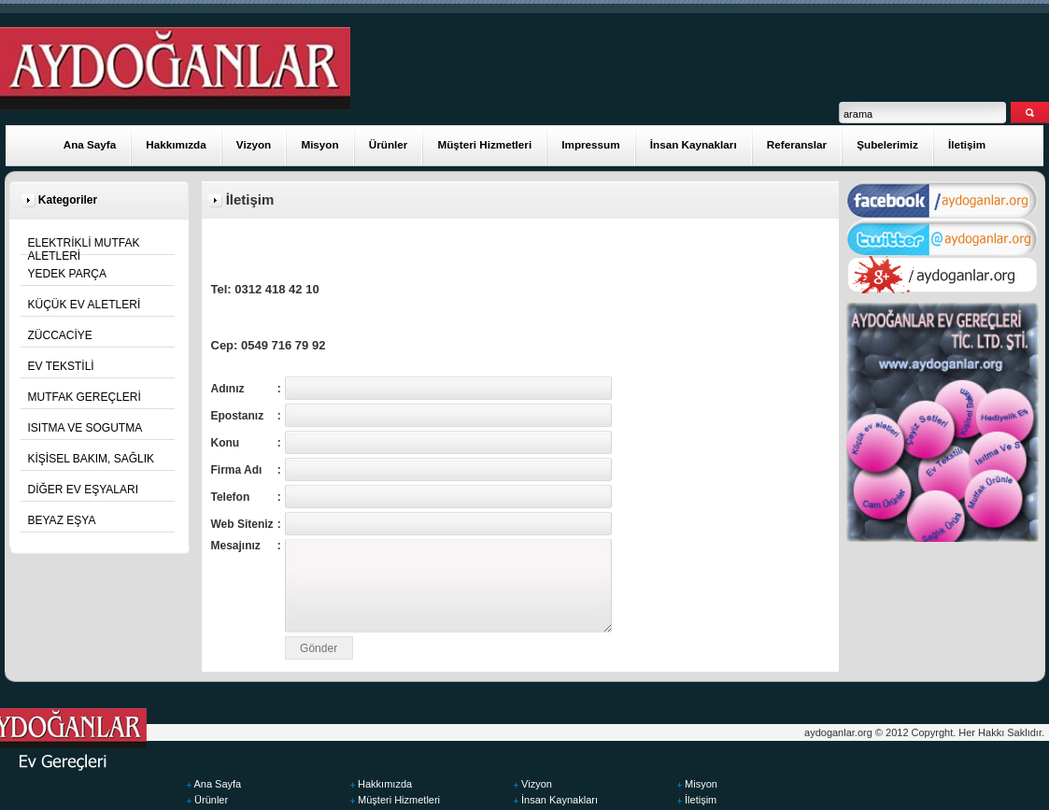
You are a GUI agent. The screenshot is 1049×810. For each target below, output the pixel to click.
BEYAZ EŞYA (62, 520)
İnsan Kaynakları (693, 144)
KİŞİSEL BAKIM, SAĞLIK (91, 458)
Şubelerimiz (887, 144)
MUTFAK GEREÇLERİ (84, 397)
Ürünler (388, 144)
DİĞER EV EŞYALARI (83, 489)
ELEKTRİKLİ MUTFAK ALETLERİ (84, 249)
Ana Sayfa (90, 144)
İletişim (966, 144)
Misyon (319, 144)
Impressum (590, 144)
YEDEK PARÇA (67, 273)
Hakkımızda (176, 144)
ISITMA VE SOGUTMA (85, 427)
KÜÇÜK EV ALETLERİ (84, 304)
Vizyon (253, 144)
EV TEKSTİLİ (61, 366)
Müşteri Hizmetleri (484, 144)
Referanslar (797, 144)
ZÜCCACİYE (60, 335)
